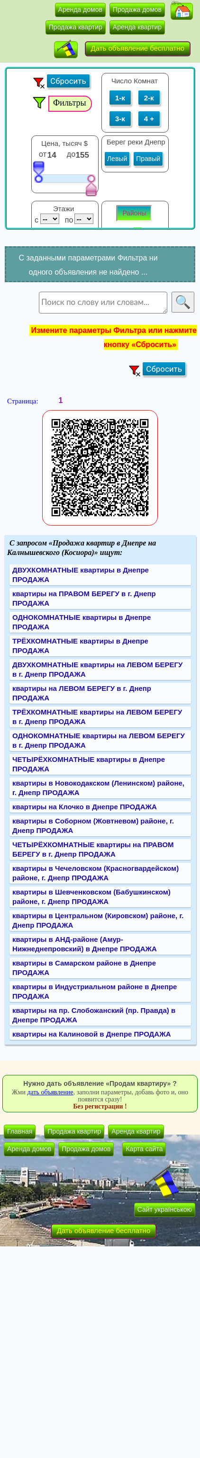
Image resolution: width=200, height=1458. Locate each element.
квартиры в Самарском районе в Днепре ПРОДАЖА (84, 967)
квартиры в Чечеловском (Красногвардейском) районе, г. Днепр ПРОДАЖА (95, 873)
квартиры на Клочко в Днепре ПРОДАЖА (84, 807)
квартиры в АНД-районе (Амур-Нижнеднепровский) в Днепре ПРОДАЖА (84, 944)
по (68, 220)
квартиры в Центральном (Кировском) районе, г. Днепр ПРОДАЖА (97, 920)
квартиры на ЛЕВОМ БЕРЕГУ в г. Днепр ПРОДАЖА (81, 693)
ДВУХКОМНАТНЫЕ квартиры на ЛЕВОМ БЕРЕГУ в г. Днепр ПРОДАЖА (97, 669)
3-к (120, 119)
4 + (149, 119)
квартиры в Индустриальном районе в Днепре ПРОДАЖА (94, 991)
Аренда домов (80, 9)
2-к (149, 98)
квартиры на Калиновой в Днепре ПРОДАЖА (91, 1034)
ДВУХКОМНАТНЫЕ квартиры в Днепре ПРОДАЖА (80, 574)
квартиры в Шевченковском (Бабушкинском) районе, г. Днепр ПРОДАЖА (91, 896)
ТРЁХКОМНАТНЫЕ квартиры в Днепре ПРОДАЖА (80, 645)
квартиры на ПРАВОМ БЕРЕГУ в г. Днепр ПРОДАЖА (84, 598)
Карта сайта (144, 1149)
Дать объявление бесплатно (138, 48)
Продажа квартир (75, 27)
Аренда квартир (137, 27)
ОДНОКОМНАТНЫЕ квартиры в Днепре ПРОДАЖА (81, 622)
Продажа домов (137, 9)
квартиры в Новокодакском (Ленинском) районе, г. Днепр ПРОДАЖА (98, 787)
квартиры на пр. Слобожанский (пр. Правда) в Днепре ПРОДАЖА (93, 1015)
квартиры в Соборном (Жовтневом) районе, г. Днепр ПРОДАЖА (93, 825)
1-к (120, 98)
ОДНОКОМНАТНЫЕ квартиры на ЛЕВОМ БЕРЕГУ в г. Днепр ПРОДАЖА (98, 740)
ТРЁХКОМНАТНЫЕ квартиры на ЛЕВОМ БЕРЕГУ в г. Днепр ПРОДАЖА (97, 716)
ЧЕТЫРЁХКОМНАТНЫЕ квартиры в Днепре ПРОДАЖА (88, 764)
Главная (19, 1131)
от (42, 154)
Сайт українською (164, 1209)
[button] (182, 11)
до (72, 154)
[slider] (38, 171)
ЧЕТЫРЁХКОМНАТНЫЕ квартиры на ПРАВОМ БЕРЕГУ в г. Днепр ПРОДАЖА (93, 849)
